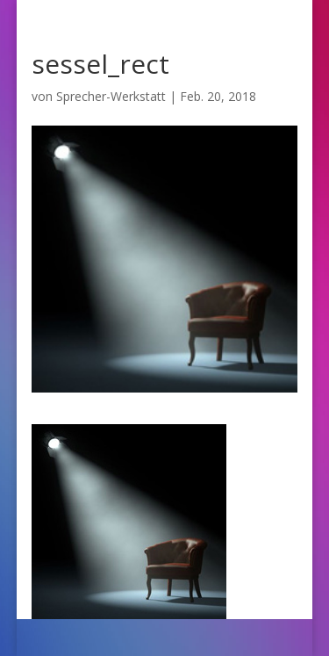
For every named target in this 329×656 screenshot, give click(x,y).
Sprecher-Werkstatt (111, 96)
